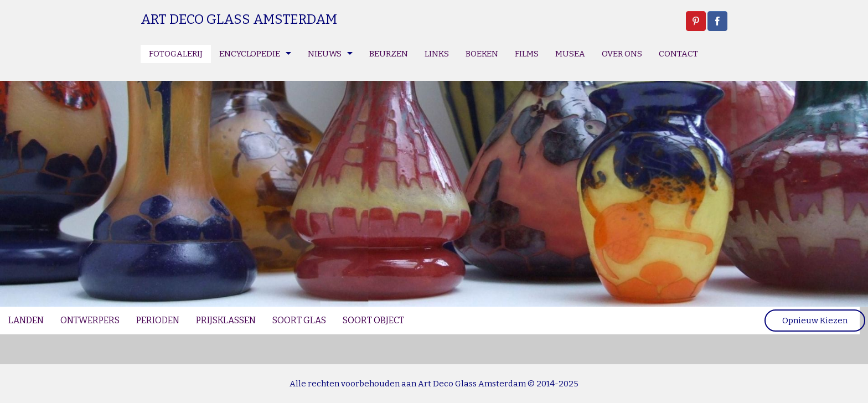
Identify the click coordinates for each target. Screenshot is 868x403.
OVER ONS (622, 54)
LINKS (437, 54)
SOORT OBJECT (373, 320)
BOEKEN (482, 54)
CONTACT (678, 54)
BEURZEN (388, 54)
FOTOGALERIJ (176, 54)
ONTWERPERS (90, 320)
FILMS (527, 54)
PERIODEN (157, 320)
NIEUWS (325, 54)
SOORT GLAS (299, 320)
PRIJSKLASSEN (226, 320)
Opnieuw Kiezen (815, 321)
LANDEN (26, 320)
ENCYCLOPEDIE (249, 54)
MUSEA (570, 54)
